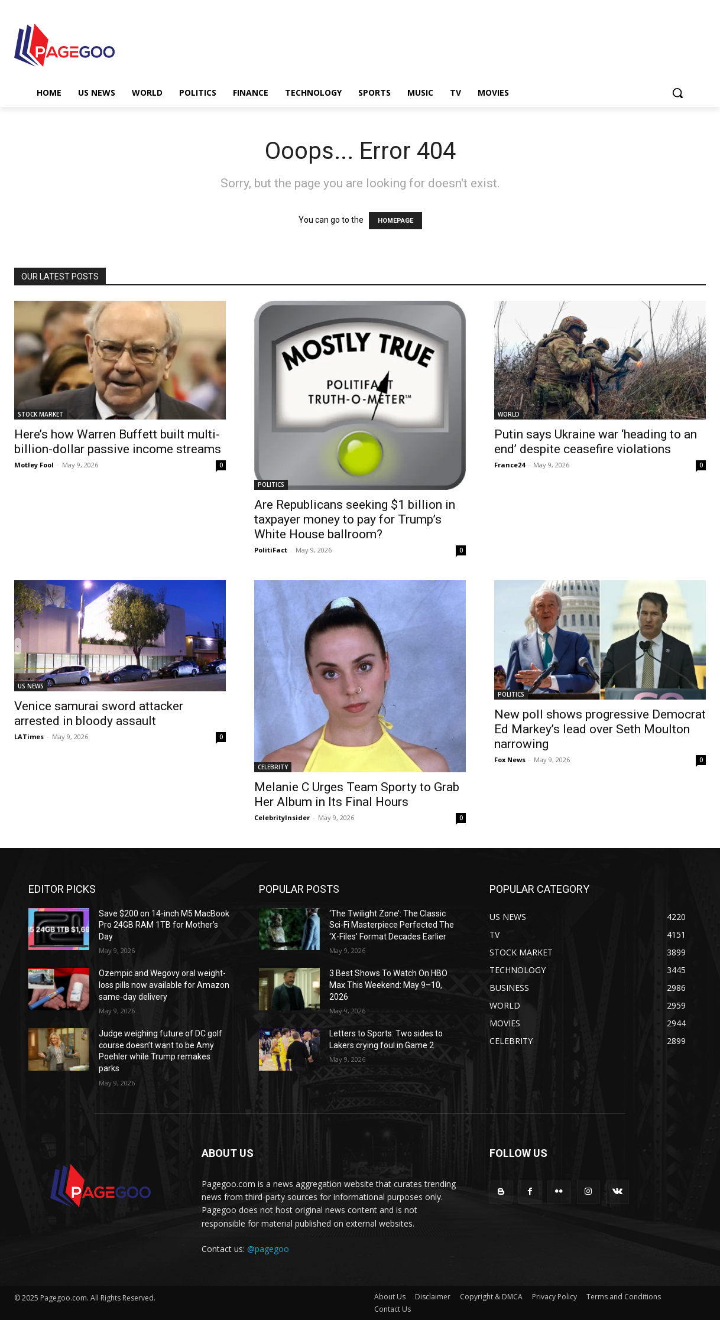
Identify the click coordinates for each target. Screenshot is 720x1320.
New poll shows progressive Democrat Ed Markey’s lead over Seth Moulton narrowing (600, 729)
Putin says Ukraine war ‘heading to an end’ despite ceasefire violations (595, 441)
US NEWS (31, 686)
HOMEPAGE (395, 221)
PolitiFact (270, 549)
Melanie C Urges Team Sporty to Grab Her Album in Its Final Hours (356, 794)
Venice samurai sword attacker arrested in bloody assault (98, 713)
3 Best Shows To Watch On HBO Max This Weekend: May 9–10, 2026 (388, 984)
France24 (509, 464)
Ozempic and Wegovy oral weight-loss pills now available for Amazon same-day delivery (164, 984)
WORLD (509, 414)
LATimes (29, 736)
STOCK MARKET (40, 414)
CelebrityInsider (282, 817)
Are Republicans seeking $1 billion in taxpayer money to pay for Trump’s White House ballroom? (354, 519)
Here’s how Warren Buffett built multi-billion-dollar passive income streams (117, 441)
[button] (677, 93)
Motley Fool (34, 464)
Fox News (510, 759)
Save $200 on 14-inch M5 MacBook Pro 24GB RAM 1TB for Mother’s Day (164, 925)
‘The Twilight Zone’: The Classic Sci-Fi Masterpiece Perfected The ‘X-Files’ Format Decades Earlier (391, 925)
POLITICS (271, 484)
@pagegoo (268, 1248)
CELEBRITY (273, 767)
